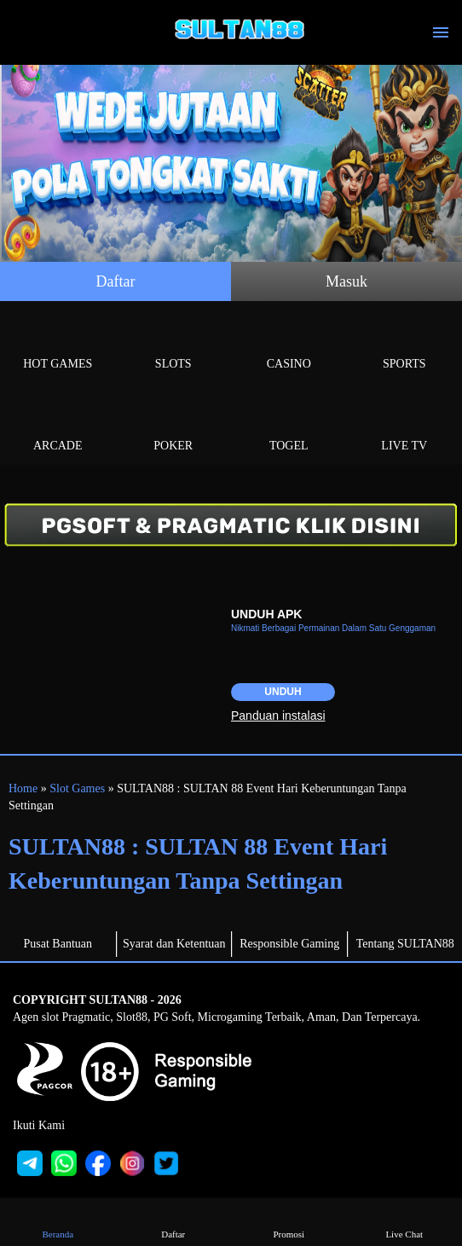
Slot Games (77, 788)
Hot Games (58, 344)
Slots (174, 344)
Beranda (58, 1221)
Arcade (58, 426)
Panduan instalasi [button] (278, 715)
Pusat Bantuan (58, 943)
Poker (174, 426)
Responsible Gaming (289, 943)
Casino (289, 344)
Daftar (116, 281)
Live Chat (404, 1221)
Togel (289, 426)
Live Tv (405, 426)
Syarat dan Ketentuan (174, 943)
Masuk (346, 281)
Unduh (282, 692)
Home (23, 788)
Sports (405, 344)
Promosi (289, 1221)
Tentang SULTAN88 (405, 943)
